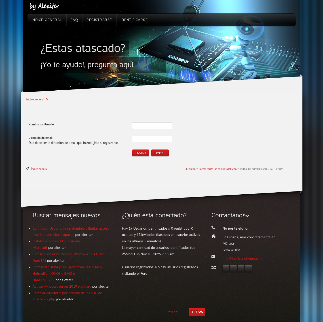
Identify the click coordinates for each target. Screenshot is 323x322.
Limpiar (172, 311)
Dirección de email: (41, 138)
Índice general (35, 99)
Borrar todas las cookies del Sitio (217, 168)
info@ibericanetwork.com (243, 258)
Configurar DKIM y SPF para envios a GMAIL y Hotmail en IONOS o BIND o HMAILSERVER (67, 273)
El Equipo (190, 168)
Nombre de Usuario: (42, 124)
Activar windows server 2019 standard (62, 286)
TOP (194, 312)
